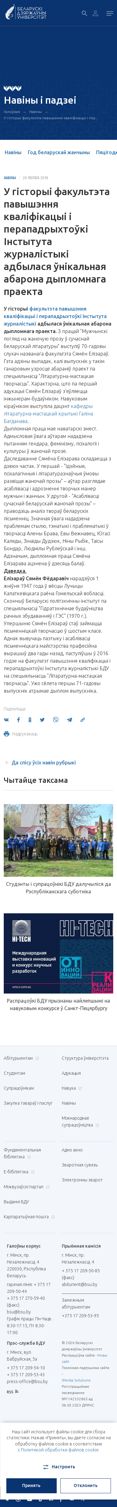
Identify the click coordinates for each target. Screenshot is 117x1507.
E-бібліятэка (18, 1171)
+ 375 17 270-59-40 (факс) (26, 1302)
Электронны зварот (82, 1179)
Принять (31, 1485)
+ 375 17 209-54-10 (26, 1367)
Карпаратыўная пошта (28, 1216)
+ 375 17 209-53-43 (26, 1374)
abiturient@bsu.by (79, 1284)
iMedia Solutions (76, 1380)
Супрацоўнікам (19, 1088)
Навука (71, 1088)
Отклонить (86, 1485)
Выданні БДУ (16, 1201)
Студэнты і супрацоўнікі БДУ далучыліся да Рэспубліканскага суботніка (58, 887)
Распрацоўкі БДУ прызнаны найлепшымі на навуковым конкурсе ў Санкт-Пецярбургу (58, 1004)
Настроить (58, 1467)
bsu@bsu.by (19, 1311)
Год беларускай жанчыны (59, 152)
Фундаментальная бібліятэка (22, 1153)
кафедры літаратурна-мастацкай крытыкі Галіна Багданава (48, 413)
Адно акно (72, 1149)
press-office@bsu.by (27, 1381)
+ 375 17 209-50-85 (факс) (81, 1274)
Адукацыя (71, 1073)
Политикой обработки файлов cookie (60, 1449)
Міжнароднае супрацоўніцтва (80, 1121)
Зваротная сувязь (80, 1164)
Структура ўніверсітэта (85, 1058)
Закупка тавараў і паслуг (28, 1103)
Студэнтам (14, 1073)
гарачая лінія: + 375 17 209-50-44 (29, 1288)
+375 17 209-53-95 (80, 1315)
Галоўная (12, 112)
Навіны (35, 112)
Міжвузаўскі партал (26, 1186)
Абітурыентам (20, 1058)
